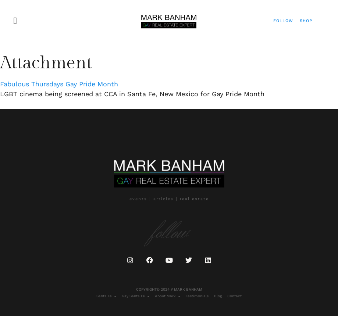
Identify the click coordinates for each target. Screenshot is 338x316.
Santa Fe (106, 296)
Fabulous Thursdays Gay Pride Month (59, 84)
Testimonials (197, 296)
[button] (15, 21)
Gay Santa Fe (135, 296)
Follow (283, 20)
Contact (234, 296)
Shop (306, 20)
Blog (218, 296)
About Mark (167, 296)
